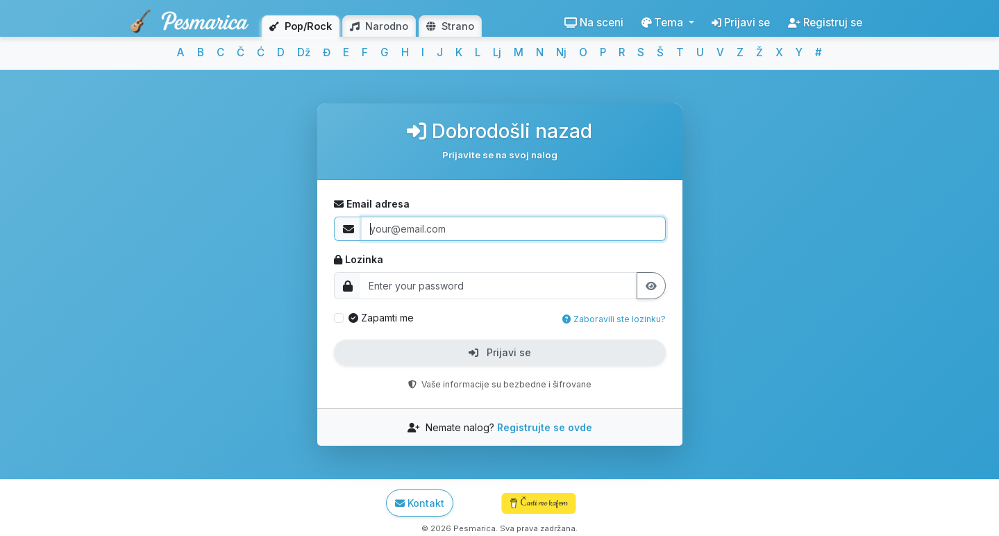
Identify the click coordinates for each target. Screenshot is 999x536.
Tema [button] (663, 22)
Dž (303, 52)
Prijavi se (741, 22)
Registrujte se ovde (544, 427)
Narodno (379, 26)
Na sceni (593, 22)
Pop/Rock (300, 26)
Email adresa (372, 204)
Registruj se (825, 22)
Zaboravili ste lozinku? (614, 319)
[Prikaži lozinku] (651, 285)
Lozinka (358, 259)
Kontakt (419, 503)
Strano (450, 26)
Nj (561, 52)
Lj (497, 52)
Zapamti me (381, 318)
